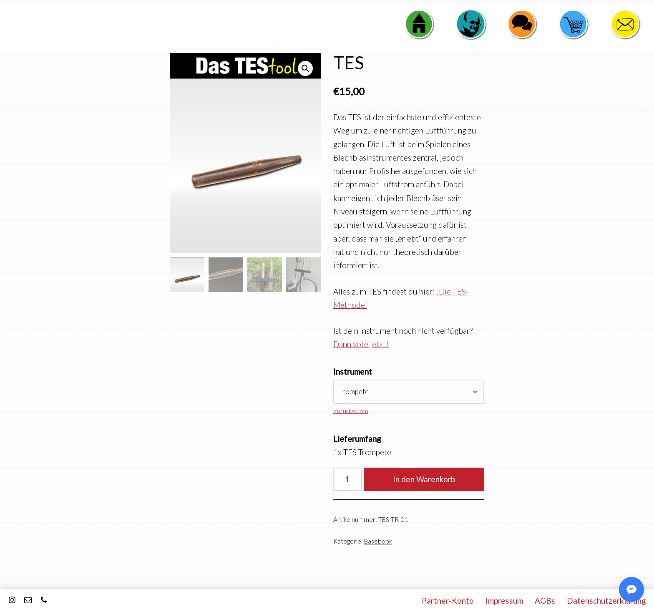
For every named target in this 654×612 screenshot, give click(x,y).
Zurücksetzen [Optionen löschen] (350, 410)
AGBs (545, 600)
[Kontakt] (44, 600)
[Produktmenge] (347, 479)
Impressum (504, 600)
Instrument (352, 371)
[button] (305, 68)
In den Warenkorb (424, 479)
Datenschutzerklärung (606, 600)
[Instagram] (12, 600)
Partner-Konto (448, 600)
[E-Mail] (28, 600)
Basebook (378, 541)
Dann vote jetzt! (361, 344)
